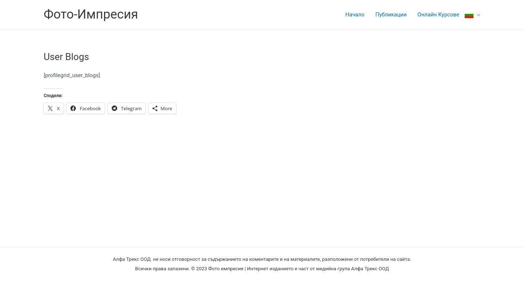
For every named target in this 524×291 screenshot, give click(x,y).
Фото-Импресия (91, 14)
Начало (354, 14)
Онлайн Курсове (438, 14)
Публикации (390, 14)
